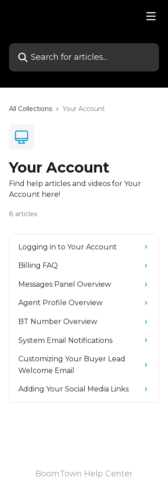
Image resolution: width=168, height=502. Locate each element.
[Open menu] (151, 16)
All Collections (30, 109)
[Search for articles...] (84, 57)
